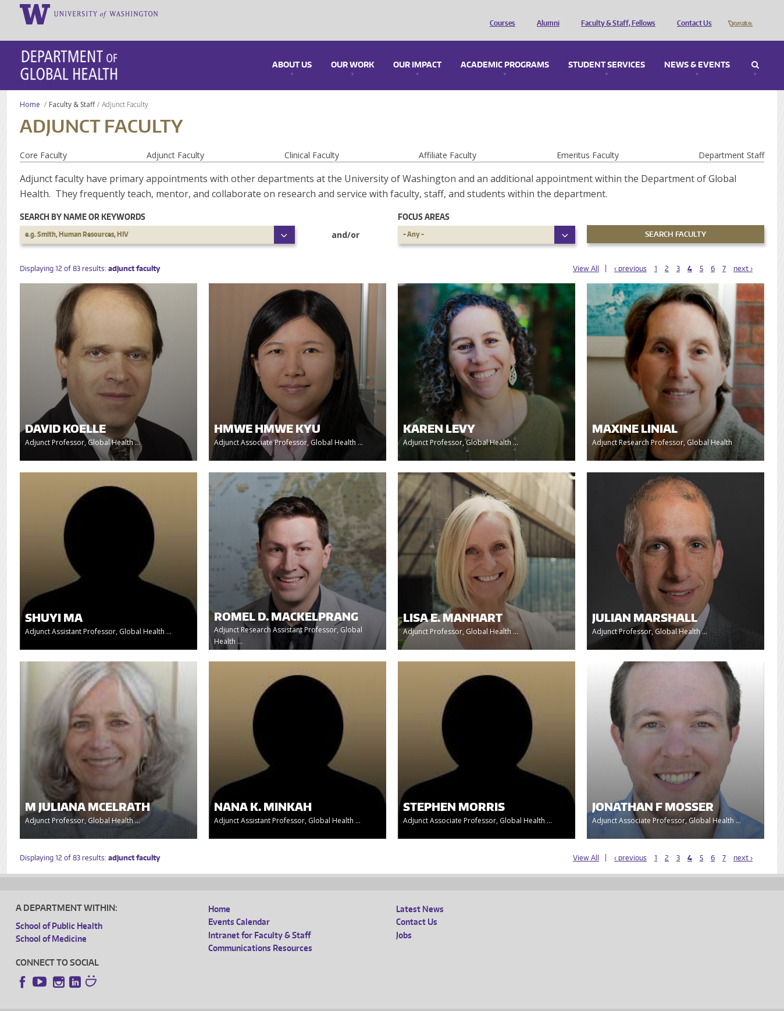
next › (743, 252)
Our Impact (417, 49)
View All (586, 252)
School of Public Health (59, 909)
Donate (739, 13)
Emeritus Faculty (588, 138)
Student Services (606, 49)
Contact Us (691, 13)
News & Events (697, 49)
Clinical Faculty (311, 138)
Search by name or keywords (82, 200)
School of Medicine (51, 922)
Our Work (352, 49)
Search (755, 49)
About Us (292, 49)
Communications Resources (260, 932)
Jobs (404, 919)
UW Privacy (169, 1002)
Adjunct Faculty (175, 138)
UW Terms (217, 1002)
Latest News (420, 893)
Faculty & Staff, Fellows (615, 13)
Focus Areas (424, 200)
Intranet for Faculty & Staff (259, 919)
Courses (499, 13)
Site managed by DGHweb (286, 1002)
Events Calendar (239, 905)
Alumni (545, 13)
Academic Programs (505, 49)
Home (30, 88)
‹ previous (630, 252)
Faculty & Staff (72, 88)
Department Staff (731, 138)
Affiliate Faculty (447, 138)
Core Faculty (43, 138)
